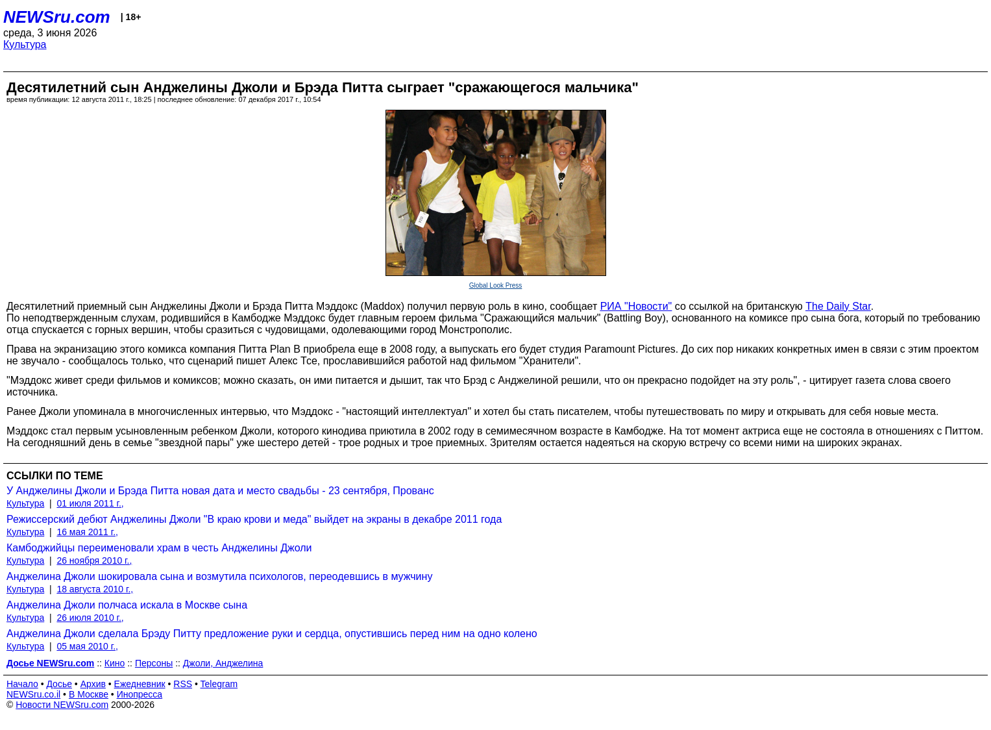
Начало (22, 684)
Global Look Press (495, 285)
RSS (182, 684)
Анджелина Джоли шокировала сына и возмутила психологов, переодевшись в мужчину (219, 576)
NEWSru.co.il (33, 694)
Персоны (154, 663)
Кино (114, 663)
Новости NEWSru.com (62, 704)
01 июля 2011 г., (89, 503)
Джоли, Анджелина (223, 663)
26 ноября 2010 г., (94, 560)
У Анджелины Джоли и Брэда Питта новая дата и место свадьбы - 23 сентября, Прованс (220, 490)
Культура (25, 44)
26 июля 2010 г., (89, 617)
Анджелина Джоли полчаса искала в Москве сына (126, 604)
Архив (93, 684)
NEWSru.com (56, 17)
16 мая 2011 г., (87, 532)
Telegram (219, 684)
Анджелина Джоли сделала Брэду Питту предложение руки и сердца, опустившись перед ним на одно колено (271, 633)
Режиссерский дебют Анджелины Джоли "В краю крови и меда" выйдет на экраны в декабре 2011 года (254, 519)
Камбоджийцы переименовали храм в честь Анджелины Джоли (159, 547)
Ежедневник (139, 684)
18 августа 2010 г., (94, 589)
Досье (59, 684)
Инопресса (140, 694)
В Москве (88, 694)
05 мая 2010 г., (87, 646)
